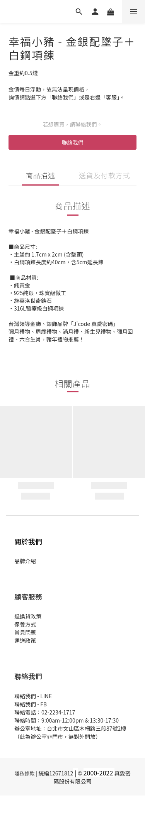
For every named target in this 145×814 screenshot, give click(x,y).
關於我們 (28, 541)
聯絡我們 (73, 142)
